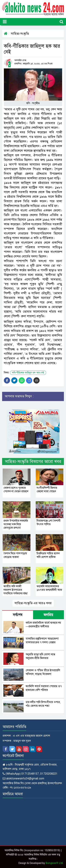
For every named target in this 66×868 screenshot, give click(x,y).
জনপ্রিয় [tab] (48, 615)
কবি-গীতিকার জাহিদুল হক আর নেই (28, 372)
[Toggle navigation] (5, 21)
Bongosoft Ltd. (54, 863)
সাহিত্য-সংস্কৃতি (20, 34)
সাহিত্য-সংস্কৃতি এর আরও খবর (33, 603)
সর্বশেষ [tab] (17, 615)
